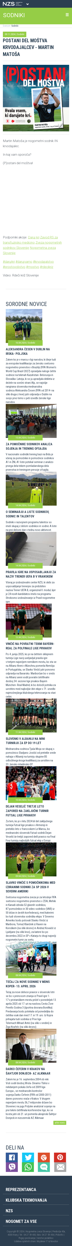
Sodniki (14, 25)
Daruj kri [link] (33, 237)
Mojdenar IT (42, 1241)
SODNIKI (14, 15)
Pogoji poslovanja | (28, 1238)
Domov (6, 25)
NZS (9, 1210)
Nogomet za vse (21, 1221)
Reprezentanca (21, 1189)
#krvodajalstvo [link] (43, 262)
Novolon (54, 1241)
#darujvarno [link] (24, 262)
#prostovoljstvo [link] (14, 267)
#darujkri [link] (9, 262)
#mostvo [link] (32, 267)
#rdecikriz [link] (46, 267)
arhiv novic (60, 1122)
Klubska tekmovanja (26, 1200)
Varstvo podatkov (45, 1238)
